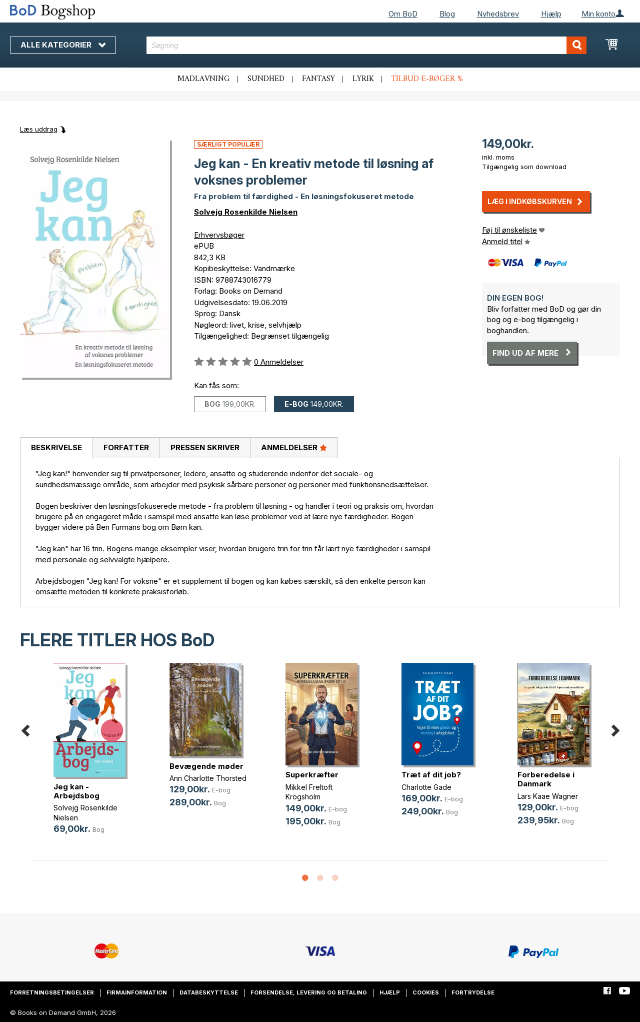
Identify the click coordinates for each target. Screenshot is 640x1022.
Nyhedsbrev (498, 14)
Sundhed (266, 79)
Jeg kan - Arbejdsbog (77, 791)
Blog (447, 14)
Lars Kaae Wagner (548, 796)
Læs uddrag (39, 129)
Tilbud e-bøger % (427, 79)
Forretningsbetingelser (52, 992)
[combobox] (366, 45)
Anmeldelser (294, 447)
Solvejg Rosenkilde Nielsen (246, 212)
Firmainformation (136, 992)
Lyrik (363, 79)
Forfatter (126, 447)
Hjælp (551, 14)
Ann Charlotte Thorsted (208, 778)
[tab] (56, 448)
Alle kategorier (63, 45)
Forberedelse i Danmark (546, 779)
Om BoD (403, 14)
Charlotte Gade (427, 787)
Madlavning (204, 79)
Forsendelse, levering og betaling (308, 992)
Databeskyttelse (209, 992)
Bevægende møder (207, 766)
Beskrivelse (56, 447)
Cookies (425, 992)
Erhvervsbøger (219, 235)
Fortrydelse (473, 992)
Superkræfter (312, 774)
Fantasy (318, 79)
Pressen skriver (205, 447)
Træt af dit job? (431, 774)
